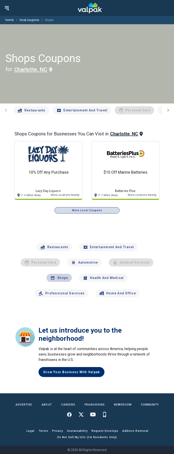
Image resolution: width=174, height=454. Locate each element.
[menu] (7, 8)
